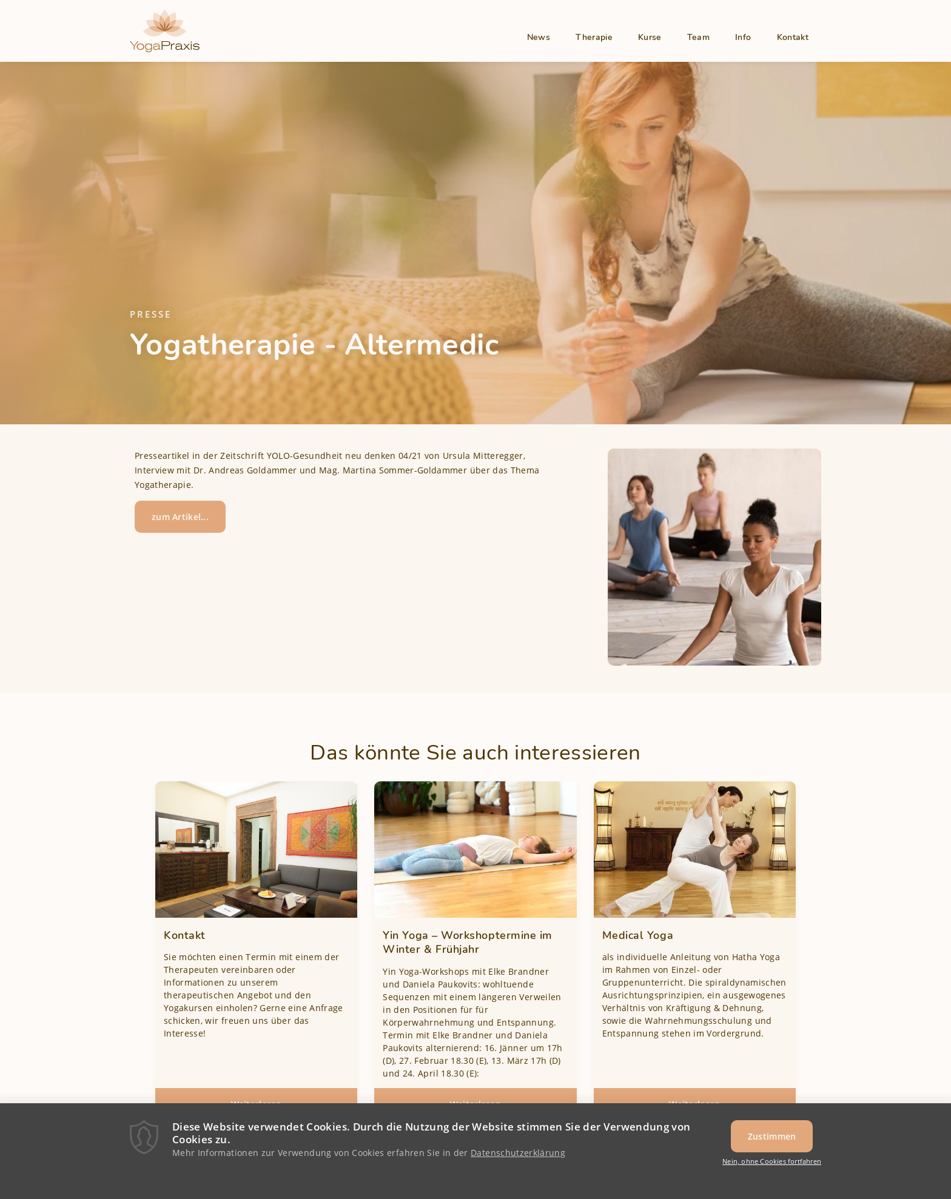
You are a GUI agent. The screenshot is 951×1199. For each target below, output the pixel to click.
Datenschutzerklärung (518, 1160)
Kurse (650, 37)
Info (743, 37)
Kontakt (792, 37)
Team (698, 37)
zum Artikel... (180, 517)
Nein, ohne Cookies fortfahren (771, 1169)
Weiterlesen (274, 1108)
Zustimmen (772, 1143)
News (538, 37)
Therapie (594, 37)
